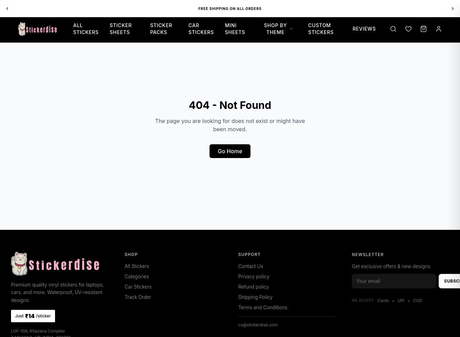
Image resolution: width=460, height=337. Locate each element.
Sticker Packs (161, 28)
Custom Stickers (321, 28)
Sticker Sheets (121, 28)
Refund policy (253, 287)
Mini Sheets (235, 28)
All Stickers (86, 28)
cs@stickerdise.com (258, 324)
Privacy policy (253, 276)
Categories (137, 276)
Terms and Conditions (262, 307)
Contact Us (250, 266)
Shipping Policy (255, 297)
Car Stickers (201, 28)
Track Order (138, 297)
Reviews (364, 29)
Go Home (230, 151)
